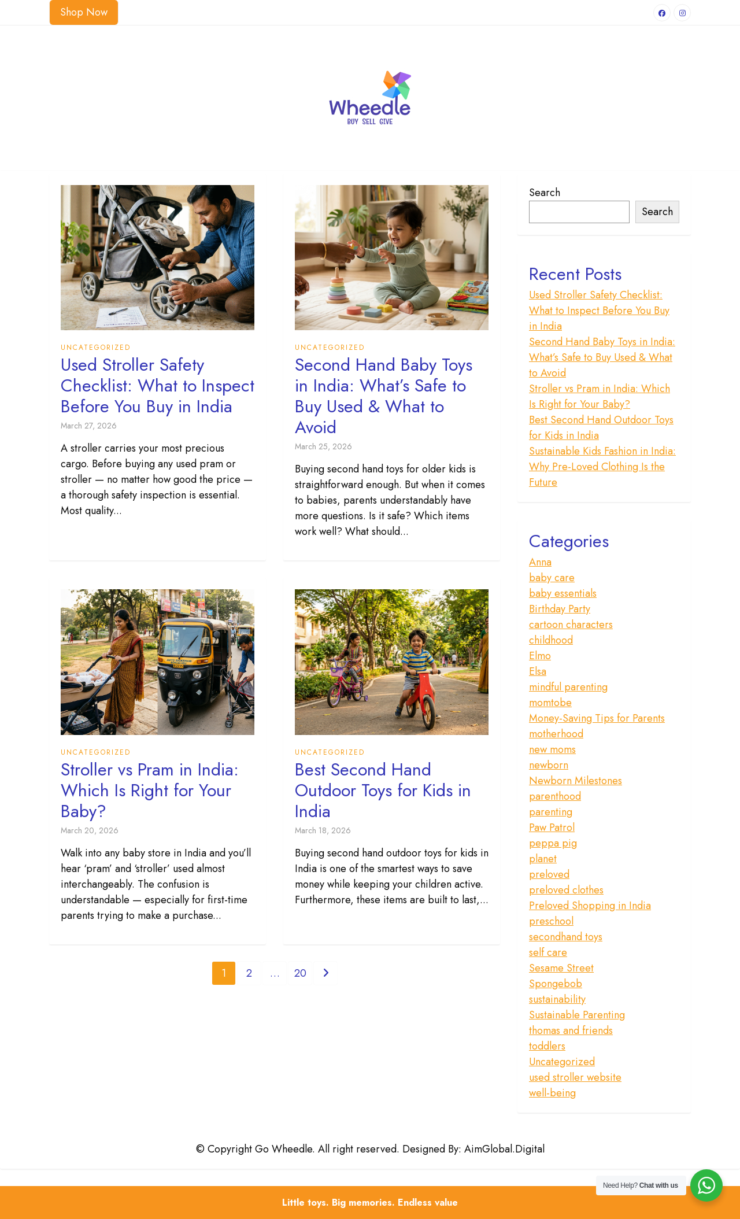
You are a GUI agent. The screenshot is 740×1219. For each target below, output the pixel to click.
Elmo (540, 655)
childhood (551, 640)
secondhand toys (565, 936)
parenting (550, 811)
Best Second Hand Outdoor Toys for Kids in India (383, 790)
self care (548, 952)
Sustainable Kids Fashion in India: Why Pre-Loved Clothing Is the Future (602, 467)
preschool (551, 921)
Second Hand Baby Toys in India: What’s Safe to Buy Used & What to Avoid (383, 396)
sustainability (557, 999)
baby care (552, 577)
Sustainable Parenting (577, 1014)
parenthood (555, 796)
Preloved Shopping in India (590, 905)
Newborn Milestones (575, 780)
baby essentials (563, 593)
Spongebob (555, 983)
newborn (548, 765)
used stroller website (575, 1077)
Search (544, 192)
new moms (552, 749)
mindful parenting (568, 687)
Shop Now (84, 12)
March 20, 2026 (90, 830)
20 (300, 973)
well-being (552, 1092)
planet (543, 858)
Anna (540, 562)
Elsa (537, 671)
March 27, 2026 (89, 425)
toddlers (547, 1046)
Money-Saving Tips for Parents (597, 718)
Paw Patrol (552, 827)
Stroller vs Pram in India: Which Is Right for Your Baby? (150, 790)
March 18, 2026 (323, 830)
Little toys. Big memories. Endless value (370, 1202)
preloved (549, 874)
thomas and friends (571, 1030)
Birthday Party (559, 608)
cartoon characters (571, 624)
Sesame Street (561, 968)
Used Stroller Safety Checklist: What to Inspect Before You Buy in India (157, 385)
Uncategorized (96, 347)
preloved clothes (566, 889)
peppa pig (553, 843)
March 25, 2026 (323, 446)
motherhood (556, 733)
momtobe (550, 702)
